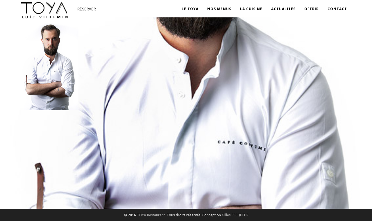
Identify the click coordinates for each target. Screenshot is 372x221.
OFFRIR (311, 8)
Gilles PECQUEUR (235, 215)
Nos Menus (219, 8)
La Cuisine (251, 8)
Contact (337, 8)
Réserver (86, 9)
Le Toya (190, 8)
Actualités (283, 8)
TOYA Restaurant (151, 215)
